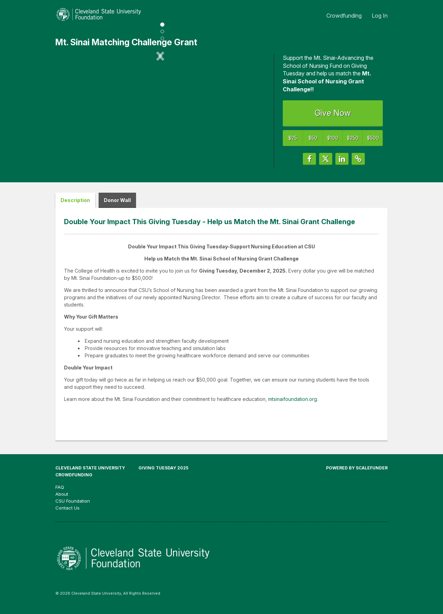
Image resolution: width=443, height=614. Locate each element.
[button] (71, 113)
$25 (292, 138)
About (61, 498)
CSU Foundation (72, 505)
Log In (380, 15)
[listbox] (160, 113)
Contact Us (67, 512)
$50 (312, 138)
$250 (353, 138)
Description (75, 204)
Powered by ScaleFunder (357, 472)
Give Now (333, 113)
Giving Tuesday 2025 (163, 472)
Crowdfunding (344, 15)
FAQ (59, 491)
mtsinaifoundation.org (292, 403)
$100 (332, 138)
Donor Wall (117, 204)
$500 (373, 138)
